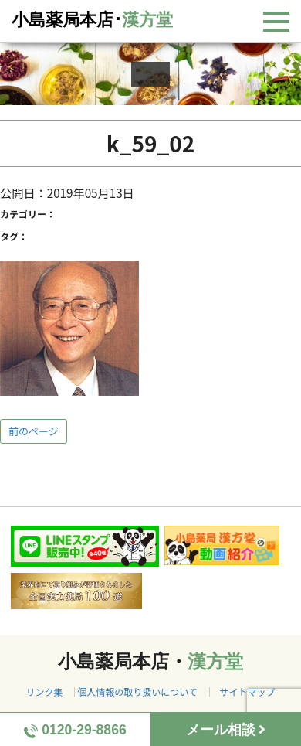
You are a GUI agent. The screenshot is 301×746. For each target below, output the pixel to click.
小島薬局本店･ (92, 19)
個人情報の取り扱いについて (137, 691)
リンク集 (44, 691)
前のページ (33, 431)
